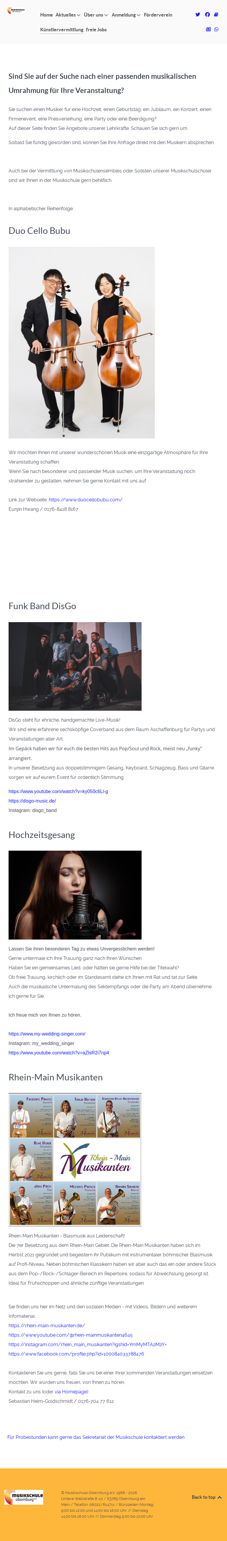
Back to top (207, 1497)
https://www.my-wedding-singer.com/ (47, 1033)
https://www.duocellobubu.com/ (86, 500)
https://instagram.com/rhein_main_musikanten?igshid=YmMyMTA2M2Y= (88, 1344)
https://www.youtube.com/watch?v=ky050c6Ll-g (58, 791)
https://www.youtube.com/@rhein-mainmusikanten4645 (71, 1335)
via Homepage (71, 1392)
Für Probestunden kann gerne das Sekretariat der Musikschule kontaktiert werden (95, 1437)
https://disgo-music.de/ (32, 800)
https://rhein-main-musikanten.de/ (47, 1325)
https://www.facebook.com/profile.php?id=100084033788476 (76, 1354)
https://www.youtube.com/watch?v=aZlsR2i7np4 (59, 1052)
